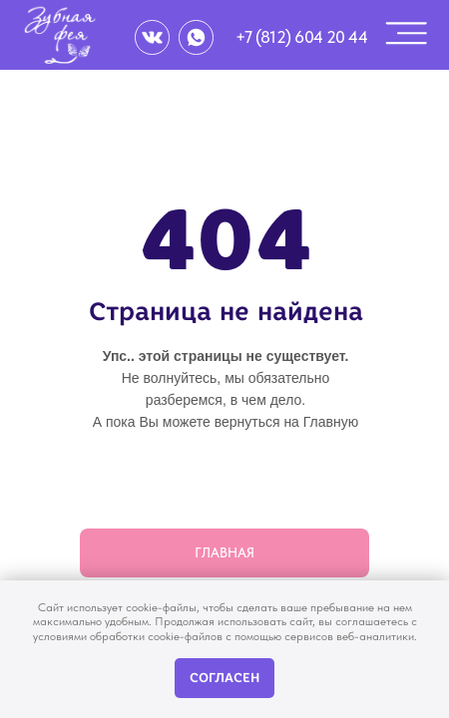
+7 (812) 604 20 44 (301, 37)
